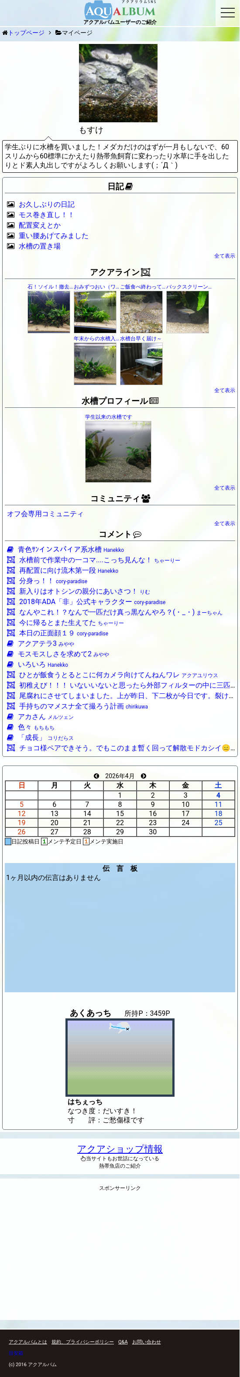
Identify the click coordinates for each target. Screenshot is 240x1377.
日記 (120, 186)
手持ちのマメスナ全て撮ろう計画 (77, 706)
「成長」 (40, 737)
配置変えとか (40, 225)
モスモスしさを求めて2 (58, 654)
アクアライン (120, 272)
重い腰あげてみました (54, 236)
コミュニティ (120, 499)
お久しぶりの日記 (47, 204)
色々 (31, 727)
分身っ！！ (47, 581)
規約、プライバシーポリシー (82, 1342)
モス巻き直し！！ (47, 215)
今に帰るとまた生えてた (65, 622)
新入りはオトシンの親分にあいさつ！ (78, 591)
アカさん (40, 716)
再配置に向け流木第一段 (62, 570)
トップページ (26, 32)
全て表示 (224, 256)
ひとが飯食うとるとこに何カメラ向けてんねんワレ (112, 675)
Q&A (123, 1342)
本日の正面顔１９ (57, 633)
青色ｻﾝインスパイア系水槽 (65, 549)
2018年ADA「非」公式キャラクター (86, 602)
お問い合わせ (146, 1342)
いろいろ (37, 664)
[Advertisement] (120, 1258)
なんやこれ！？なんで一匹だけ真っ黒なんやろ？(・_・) (115, 612)
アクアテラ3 (40, 643)
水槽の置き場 (40, 246)
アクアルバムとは (28, 1342)
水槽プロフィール (120, 401)
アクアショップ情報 (120, 1149)
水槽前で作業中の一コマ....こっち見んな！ (93, 560)
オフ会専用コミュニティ (45, 514)
